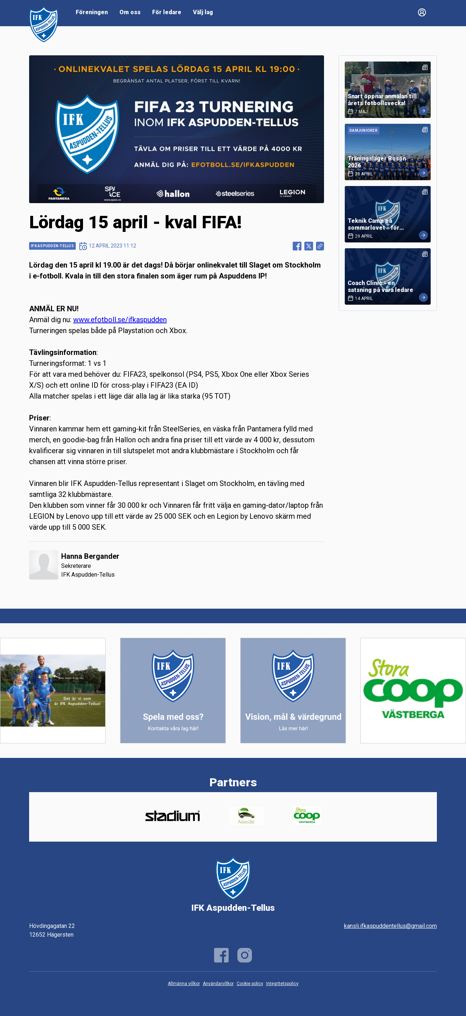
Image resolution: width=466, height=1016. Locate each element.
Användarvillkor (218, 983)
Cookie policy (250, 983)
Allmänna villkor (184, 983)
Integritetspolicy (282, 983)
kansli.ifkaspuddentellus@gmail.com (390, 925)
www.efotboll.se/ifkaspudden (120, 319)
